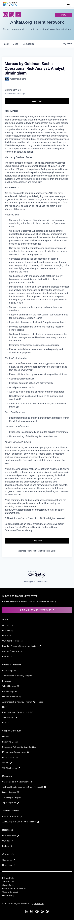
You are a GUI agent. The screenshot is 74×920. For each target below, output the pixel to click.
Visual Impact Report (11, 797)
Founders (6, 680)
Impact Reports (10, 792)
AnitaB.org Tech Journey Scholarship (20, 821)
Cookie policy (42, 581)
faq (63, 15)
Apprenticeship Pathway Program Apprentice (22, 701)
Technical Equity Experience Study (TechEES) (24, 786)
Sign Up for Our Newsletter (37, 609)
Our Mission (7, 625)
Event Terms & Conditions (14, 888)
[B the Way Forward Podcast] (47, 911)
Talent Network (10, 686)
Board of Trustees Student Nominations (22, 646)
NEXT (4, 707)
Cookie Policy (8, 885)
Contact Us (9, 860)
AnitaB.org (39, 903)
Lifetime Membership (11, 696)
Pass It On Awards (12, 816)
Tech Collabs (9, 717)
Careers (7, 656)
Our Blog (8, 840)
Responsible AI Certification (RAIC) (17, 712)
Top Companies (11, 802)
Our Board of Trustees (12, 640)
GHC (6, 722)
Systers (7, 762)
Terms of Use (8, 881)
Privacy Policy (8, 878)
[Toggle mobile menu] (68, 3)
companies (28, 44)
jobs (15, 44)
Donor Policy (8, 895)
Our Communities (10, 757)
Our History (7, 630)
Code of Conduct (10, 891)
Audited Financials (12, 651)
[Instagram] (5, 14)
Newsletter (9, 865)
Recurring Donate (10, 741)
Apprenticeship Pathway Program (17, 675)
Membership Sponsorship (15, 752)
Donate (5, 736)
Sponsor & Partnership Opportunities (19, 747)
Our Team (6, 635)
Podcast (7, 846)
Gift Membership (11, 767)
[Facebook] (12, 14)
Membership (9, 691)
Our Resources (11, 835)
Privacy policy (29, 581)
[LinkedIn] (18, 14)
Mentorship (9, 670)
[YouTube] (37, 911)
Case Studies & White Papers (17, 781)
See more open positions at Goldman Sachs (37, 551)
